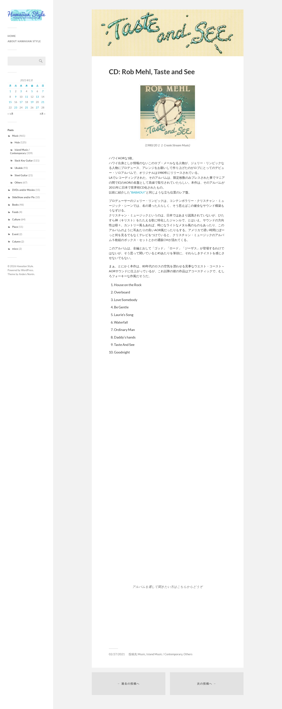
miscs (15, 248)
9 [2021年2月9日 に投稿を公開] (15, 96)
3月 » (43, 113)
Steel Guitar (21, 175)
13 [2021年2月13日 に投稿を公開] (37, 96)
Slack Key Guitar (24, 160)
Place (15, 226)
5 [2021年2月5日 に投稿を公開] (32, 91)
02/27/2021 (117, 654)
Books (15, 204)
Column (16, 241)
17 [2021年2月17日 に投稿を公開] (21, 102)
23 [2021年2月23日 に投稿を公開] (15, 107)
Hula (17, 142)
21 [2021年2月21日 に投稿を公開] (42, 102)
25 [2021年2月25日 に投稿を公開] (26, 107)
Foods (15, 212)
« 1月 (10, 113)
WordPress (27, 270)
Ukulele (19, 167)
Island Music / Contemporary (20, 151)
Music (15, 135)
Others (18, 182)
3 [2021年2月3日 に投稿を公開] (21, 91)
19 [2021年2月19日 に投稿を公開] (32, 102)
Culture (16, 219)
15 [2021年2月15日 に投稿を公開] (10, 102)
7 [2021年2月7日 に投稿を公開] (43, 91)
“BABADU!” (138, 192)
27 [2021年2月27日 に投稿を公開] (37, 107)
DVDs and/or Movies (23, 189)
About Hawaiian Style (24, 41)
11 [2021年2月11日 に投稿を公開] (26, 96)
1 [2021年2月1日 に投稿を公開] (10, 91)
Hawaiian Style (25, 266)
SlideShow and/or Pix (23, 197)
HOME (12, 35)
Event (15, 234)
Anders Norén (26, 274)
